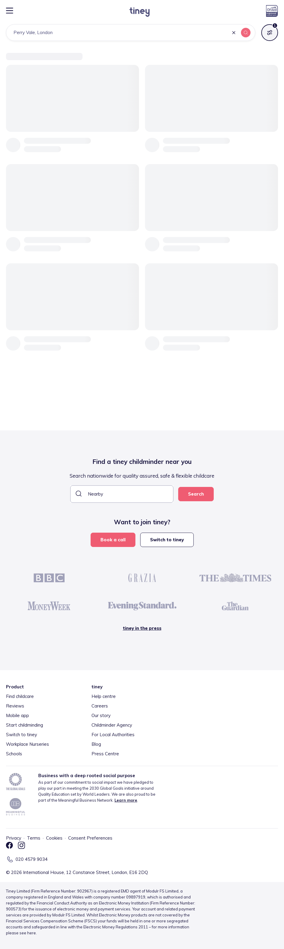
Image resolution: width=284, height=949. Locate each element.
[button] (233, 33)
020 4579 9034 (32, 859)
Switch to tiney (167, 539)
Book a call (113, 539)
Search (196, 494)
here (31, 932)
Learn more (125, 800)
